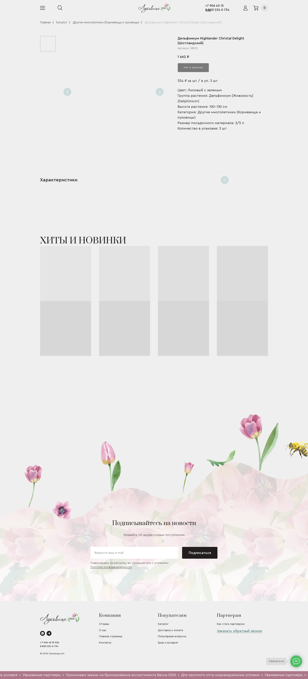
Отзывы (104, 624)
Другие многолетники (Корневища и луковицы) (106, 22)
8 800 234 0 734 (217, 9)
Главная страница (110, 636)
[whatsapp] (42, 633)
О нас (102, 630)
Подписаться (200, 553)
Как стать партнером (231, 624)
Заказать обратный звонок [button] (239, 631)
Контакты (105, 642)
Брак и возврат (168, 642)
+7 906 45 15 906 (49, 642)
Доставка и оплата (170, 630)
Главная (45, 22)
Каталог (61, 22)
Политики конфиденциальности (111, 567)
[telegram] (49, 633)
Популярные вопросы (172, 636)
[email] (134, 553)
